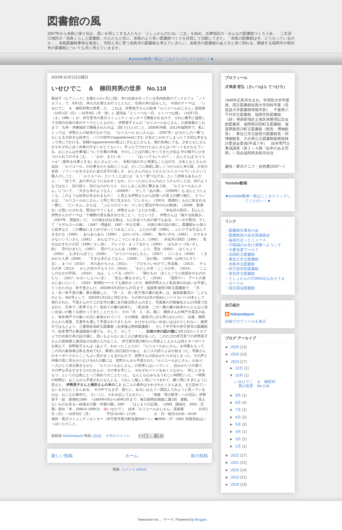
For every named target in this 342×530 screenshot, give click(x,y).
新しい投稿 (62, 455)
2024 (235, 354)
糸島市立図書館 (242, 264)
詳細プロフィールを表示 (245, 321)
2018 (235, 484)
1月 (238, 446)
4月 (238, 431)
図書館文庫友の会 (244, 230)
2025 (235, 347)
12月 (239, 368)
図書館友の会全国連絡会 (249, 235)
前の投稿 (199, 455)
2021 (235, 462)
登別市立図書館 (242, 273)
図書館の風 (74, 21)
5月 (238, 424)
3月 (238, 439)
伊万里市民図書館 (244, 269)
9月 (238, 395)
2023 (235, 361)
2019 (235, 477)
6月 (238, 417)
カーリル (236, 283)
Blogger (201, 519)
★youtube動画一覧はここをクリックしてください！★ (170, 59)
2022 (235, 455)
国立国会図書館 (242, 288)
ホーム (131, 455)
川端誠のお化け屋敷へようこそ (255, 245)
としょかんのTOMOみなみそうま (257, 278)
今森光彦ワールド (244, 249)
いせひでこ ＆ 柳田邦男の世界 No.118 (117, 88)
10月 (239, 375)
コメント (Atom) (134, 469)
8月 (238, 402)
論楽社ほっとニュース (247, 240)
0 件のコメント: (119, 436)
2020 (235, 470)
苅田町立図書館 (242, 254)
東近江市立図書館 (244, 259)
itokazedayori (242, 314)
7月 (238, 410)
